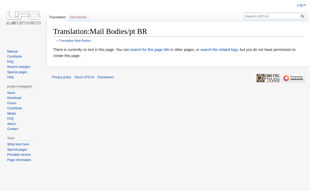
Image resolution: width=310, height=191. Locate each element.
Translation (57, 17)
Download (14, 98)
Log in (301, 5)
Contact (12, 129)
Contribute (14, 56)
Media (11, 113)
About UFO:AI (84, 77)
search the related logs (219, 49)
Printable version (19, 155)
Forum (11, 103)
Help (10, 77)
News (11, 93)
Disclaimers (105, 77)
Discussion (78, 17)
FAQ (10, 62)
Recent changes (18, 67)
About (11, 124)
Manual (12, 51)
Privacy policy (61, 77)
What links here (18, 144)
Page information (19, 160)
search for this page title (150, 49)
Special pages (17, 72)
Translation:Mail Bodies (75, 40)
